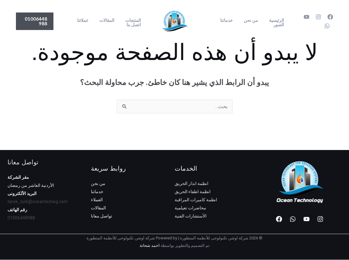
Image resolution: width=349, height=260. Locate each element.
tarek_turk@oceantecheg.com (37, 201)
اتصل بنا (134, 24)
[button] (36, 21)
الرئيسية (275, 20)
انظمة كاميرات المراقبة (196, 200)
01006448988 (21, 218)
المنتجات (134, 20)
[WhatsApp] (327, 26)
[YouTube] (306, 17)
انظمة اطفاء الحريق (193, 191)
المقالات (109, 20)
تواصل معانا (101, 216)
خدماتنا (229, 20)
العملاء (97, 200)
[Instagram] (318, 17)
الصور (277, 24)
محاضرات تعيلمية (190, 208)
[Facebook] (330, 17)
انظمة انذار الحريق (191, 183)
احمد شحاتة (150, 245)
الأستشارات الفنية (191, 216)
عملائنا (88, 20)
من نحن (252, 20)
